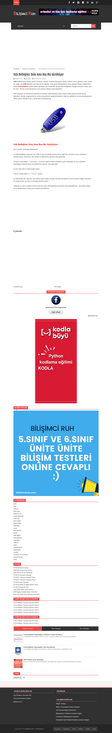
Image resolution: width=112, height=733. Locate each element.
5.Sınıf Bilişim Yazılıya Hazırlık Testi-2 (26, 610)
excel (15, 528)
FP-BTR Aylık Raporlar (21, 582)
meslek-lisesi (17, 547)
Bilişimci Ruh (30, 729)
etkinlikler (16, 526)
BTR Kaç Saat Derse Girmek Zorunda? (26, 594)
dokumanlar (17, 523)
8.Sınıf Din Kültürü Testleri (22, 698)
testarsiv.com (17, 702)
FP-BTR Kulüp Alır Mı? (21, 587)
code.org (16, 518)
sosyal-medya (18, 557)
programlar (17, 550)
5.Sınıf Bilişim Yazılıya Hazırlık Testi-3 (26, 607)
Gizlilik (88, 729)
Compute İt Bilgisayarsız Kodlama (67, 716)
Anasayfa (57, 729)
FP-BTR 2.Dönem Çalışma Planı (24, 580)
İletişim (80, 729)
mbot (15, 545)
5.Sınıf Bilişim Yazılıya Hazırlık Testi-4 (26, 605)
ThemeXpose (39, 729)
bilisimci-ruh (17, 513)
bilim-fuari (16, 511)
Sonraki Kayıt (17, 287)
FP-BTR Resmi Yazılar (21, 568)
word (15, 559)
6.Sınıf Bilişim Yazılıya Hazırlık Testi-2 (26, 621)
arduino (15, 509)
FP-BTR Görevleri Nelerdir (22, 575)
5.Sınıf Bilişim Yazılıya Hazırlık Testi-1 (26, 612)
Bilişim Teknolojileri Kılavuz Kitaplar (68, 707)
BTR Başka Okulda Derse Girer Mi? (25, 592)
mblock (15, 542)
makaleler (16, 540)
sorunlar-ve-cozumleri (40, 78)
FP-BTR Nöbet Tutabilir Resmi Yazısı (25, 585)
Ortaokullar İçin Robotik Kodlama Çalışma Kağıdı (72, 720)
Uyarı (94, 729)
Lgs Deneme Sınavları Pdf (22, 695)
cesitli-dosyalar (18, 516)
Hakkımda (66, 729)
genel (15, 533)
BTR (14, 504)
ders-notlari (17, 521)
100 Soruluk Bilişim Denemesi (66, 710)
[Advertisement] (53, 50)
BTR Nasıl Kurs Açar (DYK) (22, 570)
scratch (15, 552)
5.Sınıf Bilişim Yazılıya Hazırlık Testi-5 (26, 603)
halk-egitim (17, 535)
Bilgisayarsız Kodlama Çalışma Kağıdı (69, 713)
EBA (14, 506)
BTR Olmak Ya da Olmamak (22, 572)
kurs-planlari (17, 538)
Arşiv (74, 729)
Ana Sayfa (57, 287)
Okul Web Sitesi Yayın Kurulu (23, 589)
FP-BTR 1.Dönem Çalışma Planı (24, 577)
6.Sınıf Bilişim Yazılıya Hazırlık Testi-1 (26, 623)
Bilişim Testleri (61, 704)
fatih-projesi (17, 530)
